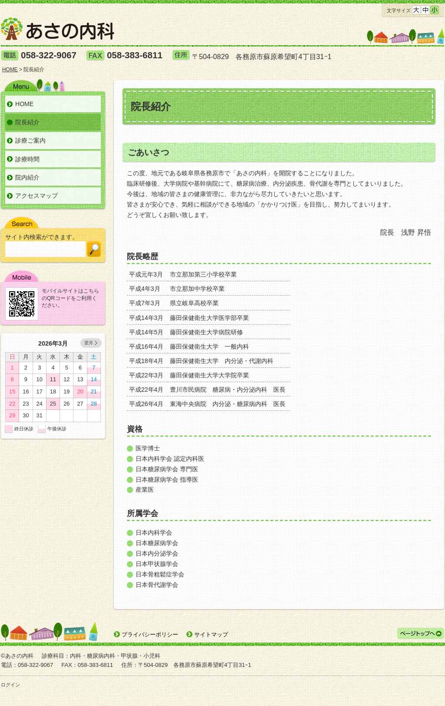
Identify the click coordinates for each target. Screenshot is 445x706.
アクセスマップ (36, 195)
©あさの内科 (17, 656)
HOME (24, 103)
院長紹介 (27, 122)
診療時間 (27, 159)
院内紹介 (27, 177)
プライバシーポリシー (150, 634)
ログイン (10, 684)
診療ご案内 (30, 140)
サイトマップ (211, 634)
